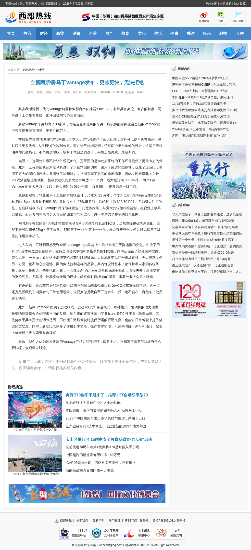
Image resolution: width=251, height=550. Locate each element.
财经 (44, 33)
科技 (223, 33)
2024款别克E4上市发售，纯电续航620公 (201, 129)
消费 (76, 33)
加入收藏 (240, 3)
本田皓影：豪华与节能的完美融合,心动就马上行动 (104, 410)
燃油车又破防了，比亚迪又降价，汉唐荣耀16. (204, 123)
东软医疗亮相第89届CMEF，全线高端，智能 (204, 84)
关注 (191, 33)
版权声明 (98, 520)
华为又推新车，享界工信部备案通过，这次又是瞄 (207, 214)
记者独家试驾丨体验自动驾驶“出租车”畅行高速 (205, 227)
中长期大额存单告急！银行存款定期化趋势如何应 (207, 233)
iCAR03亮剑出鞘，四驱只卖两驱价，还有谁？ (101, 463)
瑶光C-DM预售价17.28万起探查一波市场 (201, 116)
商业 (60, 33)
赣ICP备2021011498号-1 (169, 520)
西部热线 (11, 3)
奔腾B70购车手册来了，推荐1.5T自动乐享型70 (107, 395)
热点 (27, 33)
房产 (109, 33)
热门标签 (115, 520)
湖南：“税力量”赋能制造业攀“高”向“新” (199, 135)
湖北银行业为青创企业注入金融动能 (93, 403)
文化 (142, 33)
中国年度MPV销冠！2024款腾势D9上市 (200, 78)
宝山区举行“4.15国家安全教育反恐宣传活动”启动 (109, 439)
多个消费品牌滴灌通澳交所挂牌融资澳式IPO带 (205, 110)
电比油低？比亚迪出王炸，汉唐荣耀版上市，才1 (206, 272)
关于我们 (82, 520)
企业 (93, 33)
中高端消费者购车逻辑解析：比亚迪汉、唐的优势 (207, 246)
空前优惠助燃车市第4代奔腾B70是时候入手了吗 (102, 447)
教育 (125, 33)
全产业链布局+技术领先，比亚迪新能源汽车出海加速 (106, 426)
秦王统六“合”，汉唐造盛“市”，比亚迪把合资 (203, 265)
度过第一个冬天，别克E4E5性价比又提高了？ (204, 240)
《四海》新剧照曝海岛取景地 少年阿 (35, 474)
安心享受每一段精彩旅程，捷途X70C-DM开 (203, 252)
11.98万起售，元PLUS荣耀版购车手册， (201, 103)
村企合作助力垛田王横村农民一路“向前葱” (202, 259)
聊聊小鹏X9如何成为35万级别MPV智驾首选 (203, 221)
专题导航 (225, 3)
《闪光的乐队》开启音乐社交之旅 (35, 430)
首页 (11, 33)
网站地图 (211, 3)
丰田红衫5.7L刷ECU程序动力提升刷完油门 (202, 97)
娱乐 (207, 33)
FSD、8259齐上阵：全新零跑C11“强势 (199, 91)
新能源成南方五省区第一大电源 (90, 470)
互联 (240, 33)
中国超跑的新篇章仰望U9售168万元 (93, 455)
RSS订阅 (131, 520)
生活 (158, 33)
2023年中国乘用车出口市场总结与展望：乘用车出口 (105, 418)
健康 (174, 33)
